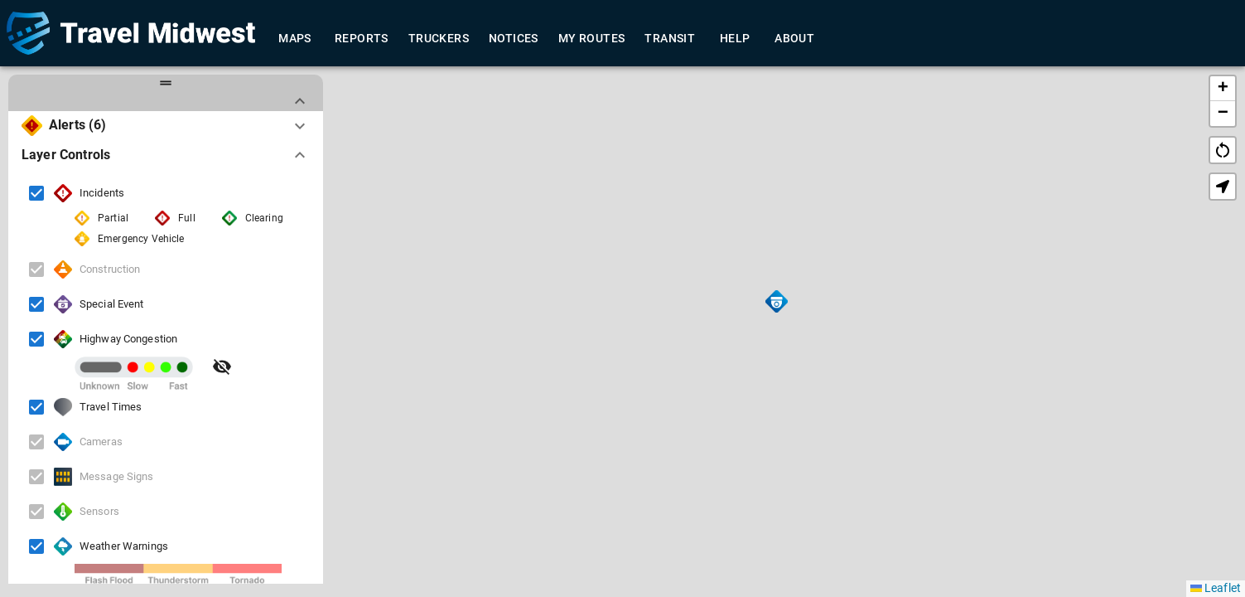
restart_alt (1223, 150)
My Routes (592, 38)
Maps (294, 38)
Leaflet (1215, 588)
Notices (513, 38)
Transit (670, 38)
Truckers (438, 38)
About (794, 38)
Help (734, 38)
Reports (361, 38)
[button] (776, 301)
